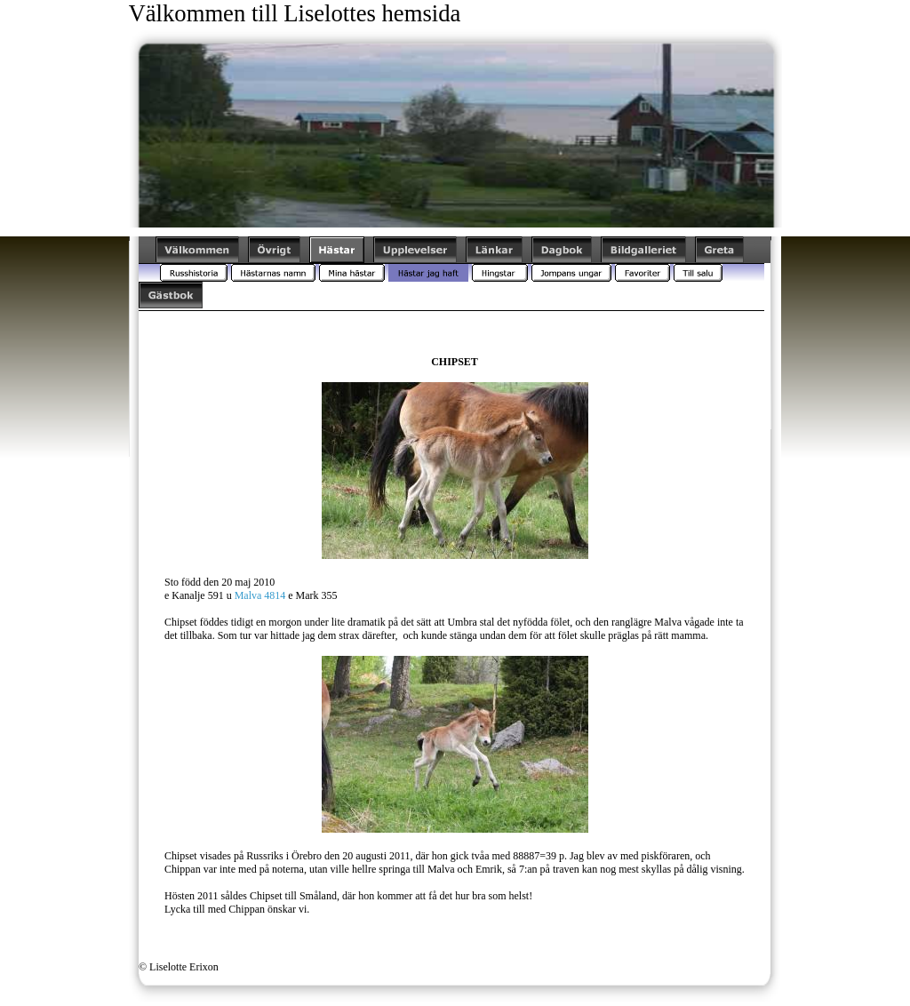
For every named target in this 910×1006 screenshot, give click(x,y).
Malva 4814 (260, 595)
